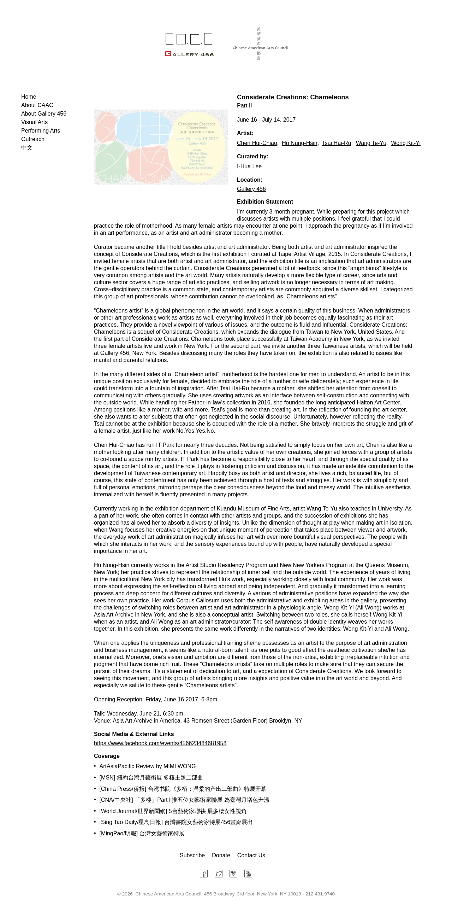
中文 (26, 148)
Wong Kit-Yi (406, 143)
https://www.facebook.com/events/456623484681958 (160, 743)
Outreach (32, 139)
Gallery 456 (251, 189)
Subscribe (192, 855)
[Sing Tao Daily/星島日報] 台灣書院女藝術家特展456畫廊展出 (176, 822)
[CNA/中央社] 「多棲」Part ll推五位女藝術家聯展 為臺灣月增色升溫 (184, 800)
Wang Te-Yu (371, 143)
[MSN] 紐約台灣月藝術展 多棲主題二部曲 (151, 778)
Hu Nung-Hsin (299, 143)
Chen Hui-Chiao (257, 143)
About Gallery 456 (43, 114)
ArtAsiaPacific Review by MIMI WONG (148, 766)
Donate (221, 855)
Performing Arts (40, 131)
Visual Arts (34, 122)
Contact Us (251, 855)
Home (28, 97)
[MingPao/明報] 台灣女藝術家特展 (142, 833)
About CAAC (37, 105)
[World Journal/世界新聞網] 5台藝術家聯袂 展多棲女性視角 (173, 811)
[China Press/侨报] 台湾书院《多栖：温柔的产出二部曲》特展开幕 (183, 789)
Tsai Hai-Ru (336, 143)
